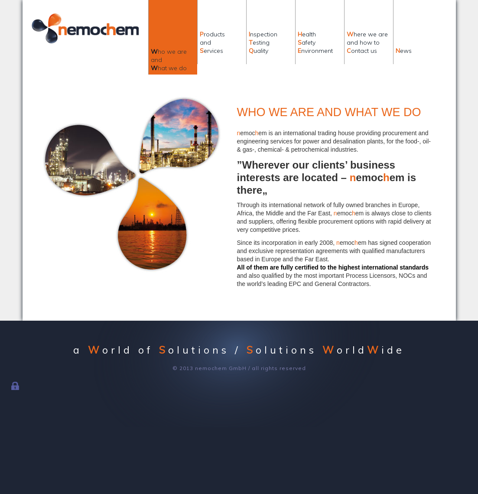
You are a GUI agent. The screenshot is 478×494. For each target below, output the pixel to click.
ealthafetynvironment (315, 42)
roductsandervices (212, 42)
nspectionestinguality (263, 42)
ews (404, 42)
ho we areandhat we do (169, 60)
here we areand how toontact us (367, 42)
